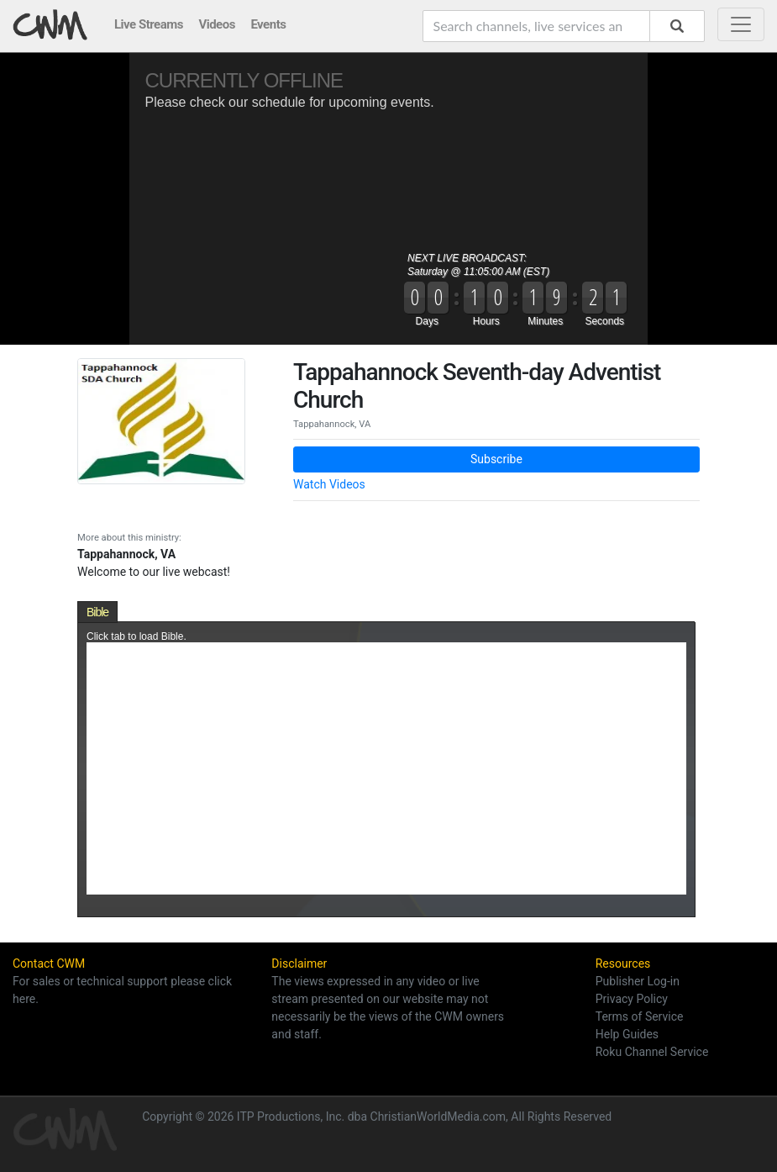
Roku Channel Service (652, 1051)
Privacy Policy (632, 999)
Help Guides (627, 1034)
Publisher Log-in (638, 981)
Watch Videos (329, 484)
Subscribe (496, 459)
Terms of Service (640, 1016)
